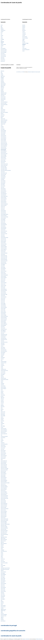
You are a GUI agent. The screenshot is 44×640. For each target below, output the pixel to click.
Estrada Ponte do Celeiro (4, 379)
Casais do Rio (3, 162)
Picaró (2, 441)
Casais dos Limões (3, 166)
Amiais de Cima (3, 99)
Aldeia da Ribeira (3, 83)
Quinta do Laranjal (3, 513)
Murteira (2, 419)
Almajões (2, 89)
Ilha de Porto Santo (3, 49)
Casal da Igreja (3, 219)
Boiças (2, 117)
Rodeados (2, 544)
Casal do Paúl (3, 300)
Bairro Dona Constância (4, 112)
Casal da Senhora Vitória (4, 237)
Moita (1, 410)
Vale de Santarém (3, 583)
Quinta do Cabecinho (4, 504)
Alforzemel (2, 87)
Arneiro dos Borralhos (4, 104)
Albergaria (2, 77)
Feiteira (2, 382)
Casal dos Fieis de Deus (4, 316)
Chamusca (24, 32)
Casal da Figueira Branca (4, 214)
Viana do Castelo (3, 44)
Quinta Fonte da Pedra (4, 530)
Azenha (2, 108)
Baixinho (2, 113)
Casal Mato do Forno (4, 339)
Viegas (2, 611)
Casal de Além (3, 254)
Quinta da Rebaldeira (4, 480)
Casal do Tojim (3, 309)
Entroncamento (24, 36)
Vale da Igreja (3, 573)
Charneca (2, 358)
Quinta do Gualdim (3, 512)
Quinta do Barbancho (4, 503)
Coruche (23, 35)
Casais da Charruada (4, 143)
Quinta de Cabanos (4, 489)
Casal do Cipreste (3, 276)
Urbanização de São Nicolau (5, 569)
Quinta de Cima (3, 490)
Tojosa (2, 564)
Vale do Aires (3, 584)
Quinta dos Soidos (3, 529)
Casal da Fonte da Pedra (4, 216)
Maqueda (2, 405)
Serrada (2, 553)
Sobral (2, 556)
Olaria (2, 424)
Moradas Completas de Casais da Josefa (34, 71)
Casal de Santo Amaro (4, 260)
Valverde (2, 601)
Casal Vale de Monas (4, 351)
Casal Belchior (3, 178)
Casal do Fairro (3, 280)
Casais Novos (3, 171)
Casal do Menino (3, 291)
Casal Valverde (3, 352)
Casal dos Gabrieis (3, 320)
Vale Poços (2, 597)
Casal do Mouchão (3, 296)
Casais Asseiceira (3, 131)
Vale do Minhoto (3, 587)
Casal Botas (2, 179)
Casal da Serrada (3, 238)
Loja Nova (2, 401)
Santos (2, 548)
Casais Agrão (3, 129)
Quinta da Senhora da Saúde (5, 482)
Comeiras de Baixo (3, 361)
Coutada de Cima (3, 369)
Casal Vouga (2, 353)
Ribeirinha (2, 542)
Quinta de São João (3, 494)
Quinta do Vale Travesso (4, 520)
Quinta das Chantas (4, 485)
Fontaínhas (2, 383)
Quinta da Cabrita (3, 463)
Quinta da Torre (3, 484)
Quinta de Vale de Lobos (4, 498)
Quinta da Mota (3, 476)
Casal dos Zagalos (3, 322)
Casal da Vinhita (3, 242)
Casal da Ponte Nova (4, 231)
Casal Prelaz (2, 343)
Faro (1, 34)
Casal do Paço (3, 299)
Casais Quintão (3, 175)
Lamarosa (2, 398)
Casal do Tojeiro (3, 308)
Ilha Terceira (2, 53)
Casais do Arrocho (3, 158)
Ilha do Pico (2, 57)
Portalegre (2, 39)
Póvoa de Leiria (3, 454)
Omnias (2, 427)
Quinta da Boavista (3, 462)
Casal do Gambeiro (3, 282)
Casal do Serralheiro (4, 307)
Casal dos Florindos (4, 317)
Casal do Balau (3, 267)
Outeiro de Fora (3, 432)
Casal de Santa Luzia (4, 258)
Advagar (2, 74)
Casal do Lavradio (3, 285)
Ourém (23, 50)
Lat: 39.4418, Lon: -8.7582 (20, 71)
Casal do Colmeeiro (4, 277)
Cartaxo (23, 31)
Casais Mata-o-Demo (4, 169)
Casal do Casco (3, 272)
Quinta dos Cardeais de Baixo (5, 524)
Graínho (2, 392)
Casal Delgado (3, 264)
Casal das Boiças (3, 245)
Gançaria (2, 391)
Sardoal (23, 45)
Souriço (2, 557)
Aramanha (2, 100)
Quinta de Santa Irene (4, 493)
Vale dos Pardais (3, 591)
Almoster (2, 90)
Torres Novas (24, 48)
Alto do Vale (2, 95)
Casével (2, 356)
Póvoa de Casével (3, 453)
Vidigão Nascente (3, 609)
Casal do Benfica (3, 268)
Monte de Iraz (3, 413)
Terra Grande (3, 561)
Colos (1, 360)
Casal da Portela (3, 232)
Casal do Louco (3, 286)
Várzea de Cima (3, 606)
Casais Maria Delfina (4, 167)
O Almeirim (2, 423)
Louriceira (2, 402)
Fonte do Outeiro (3, 387)
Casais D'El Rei (3, 134)
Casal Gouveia (3, 327)
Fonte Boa (2, 384)
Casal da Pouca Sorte (4, 233)
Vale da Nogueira (3, 574)
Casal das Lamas (3, 250)
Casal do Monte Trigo (4, 294)
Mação (23, 40)
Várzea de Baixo (3, 605)
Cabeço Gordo (3, 123)
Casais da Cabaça (3, 139)
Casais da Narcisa (3, 152)
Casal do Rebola (3, 304)
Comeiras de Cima (3, 362)
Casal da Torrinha (3, 240)
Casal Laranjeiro (3, 331)
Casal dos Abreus (3, 312)
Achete (2, 73)
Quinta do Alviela (3, 500)
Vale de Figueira (3, 580)
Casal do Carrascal (3, 271)
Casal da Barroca (3, 192)
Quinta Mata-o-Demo (4, 531)
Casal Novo (2, 340)
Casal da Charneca (3, 202)
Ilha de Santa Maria (4, 50)
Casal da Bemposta (3, 193)
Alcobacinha (2, 82)
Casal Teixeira (3, 347)
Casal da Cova (3, 206)
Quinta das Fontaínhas (4, 486)
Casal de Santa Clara (4, 255)
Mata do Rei (2, 406)
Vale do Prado (3, 588)
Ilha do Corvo (3, 61)
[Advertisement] (22, 12)
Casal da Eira (3, 209)
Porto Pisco (2, 449)
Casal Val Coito (3, 348)
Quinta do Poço (3, 517)
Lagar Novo (2, 397)
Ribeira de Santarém (4, 539)
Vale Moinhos (3, 596)
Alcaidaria (2, 78)
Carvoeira (2, 127)
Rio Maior (23, 41)
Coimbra (2, 31)
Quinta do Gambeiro (4, 511)
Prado (2, 459)
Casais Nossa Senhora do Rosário (6, 170)
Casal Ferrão (3, 326)
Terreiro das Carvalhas (4, 562)
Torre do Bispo (3, 565)
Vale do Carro (3, 586)
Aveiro (2, 25)
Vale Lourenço (3, 595)
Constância (24, 34)
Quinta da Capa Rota (4, 464)
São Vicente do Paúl (4, 551)
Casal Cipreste (3, 183)
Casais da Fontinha (3, 148)
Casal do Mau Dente (4, 290)
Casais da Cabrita (3, 140)
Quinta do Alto (3, 499)
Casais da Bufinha (3, 138)
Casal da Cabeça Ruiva (4, 196)
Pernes (2, 438)
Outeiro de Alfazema (4, 429)
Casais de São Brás (3, 156)
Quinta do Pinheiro (3, 516)
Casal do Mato (3, 287)
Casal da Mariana (3, 223)
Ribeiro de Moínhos (4, 543)
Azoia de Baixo (3, 109)
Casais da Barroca (3, 136)
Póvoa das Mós (3, 451)
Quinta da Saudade (4, 481)
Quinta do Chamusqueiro (4, 508)
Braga (2, 27)
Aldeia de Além (3, 85)
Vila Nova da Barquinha (25, 49)
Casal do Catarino (3, 273)
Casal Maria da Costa (4, 334)
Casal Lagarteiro (3, 330)
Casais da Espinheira (4, 145)
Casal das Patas (3, 251)
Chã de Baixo (3, 357)
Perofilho (2, 440)
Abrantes (23, 25)
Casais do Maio (3, 160)
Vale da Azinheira (3, 571)
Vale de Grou (3, 582)
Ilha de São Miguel (3, 52)
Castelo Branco (3, 30)
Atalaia (2, 107)
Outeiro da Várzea (3, 428)
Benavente (24, 30)
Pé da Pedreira (3, 437)
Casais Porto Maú (3, 174)
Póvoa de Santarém (4, 455)
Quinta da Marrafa (3, 473)
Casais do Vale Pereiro (4, 165)
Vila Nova (2, 613)
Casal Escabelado (3, 325)
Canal (1, 125)
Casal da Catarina (3, 200)
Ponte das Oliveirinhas (4, 444)
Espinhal (2, 375)
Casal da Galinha (3, 218)
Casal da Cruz (3, 207)
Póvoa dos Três (3, 458)
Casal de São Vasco (3, 263)
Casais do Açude (3, 157)
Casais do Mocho (3, 161)
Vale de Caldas (3, 578)
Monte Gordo (3, 414)
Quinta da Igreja (3, 472)
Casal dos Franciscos (4, 318)
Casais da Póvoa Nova (4, 153)
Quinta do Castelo (3, 507)
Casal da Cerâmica (3, 201)
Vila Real (2, 45)
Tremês (2, 566)
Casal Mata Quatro (3, 338)
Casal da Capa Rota (4, 198)
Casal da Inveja (3, 220)
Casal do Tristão (3, 311)
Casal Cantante (3, 180)
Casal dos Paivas (3, 321)
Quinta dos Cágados (4, 522)
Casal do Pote (3, 302)
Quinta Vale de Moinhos (4, 534)
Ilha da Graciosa (3, 54)
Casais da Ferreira (3, 147)
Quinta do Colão (3, 509)
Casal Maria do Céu (4, 335)
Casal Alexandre (3, 176)
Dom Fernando (3, 373)
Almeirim (23, 27)
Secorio (2, 552)
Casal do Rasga (3, 303)
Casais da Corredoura (4, 144)
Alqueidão (2, 91)
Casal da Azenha (3, 189)
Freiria (2, 389)
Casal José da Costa (4, 329)
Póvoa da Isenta (3, 450)
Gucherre (2, 393)
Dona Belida (2, 374)
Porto (1, 40)
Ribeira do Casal (3, 540)
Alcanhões (2, 81)
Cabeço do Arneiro (3, 121)
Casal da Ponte (3, 229)
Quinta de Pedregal (4, 491)
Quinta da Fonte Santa (4, 469)
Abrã (1, 72)
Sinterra (2, 555)
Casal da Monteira (3, 227)
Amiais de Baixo (3, 98)
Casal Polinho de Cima (4, 342)
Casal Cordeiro (3, 185)
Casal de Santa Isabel (4, 256)
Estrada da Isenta (3, 378)
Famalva (2, 380)
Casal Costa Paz (3, 188)
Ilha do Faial (2, 58)
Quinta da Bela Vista (4, 460)
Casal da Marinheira (4, 224)
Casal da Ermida (3, 210)
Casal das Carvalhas (4, 246)
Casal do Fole (3, 281)
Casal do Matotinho (4, 289)
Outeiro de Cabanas (4, 431)
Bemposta (2, 116)
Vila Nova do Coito (3, 615)
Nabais (2, 422)
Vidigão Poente (3, 610)
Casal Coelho (3, 184)
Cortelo (2, 366)
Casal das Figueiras (3, 249)
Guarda (2, 35)
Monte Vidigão (3, 415)
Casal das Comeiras (4, 247)
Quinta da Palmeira (4, 477)
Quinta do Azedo (3, 502)
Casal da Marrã (3, 225)
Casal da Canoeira (3, 197)
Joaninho (2, 396)
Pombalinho (2, 442)
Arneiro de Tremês (3, 103)
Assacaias (2, 105)
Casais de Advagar (3, 154)
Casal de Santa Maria (4, 259)
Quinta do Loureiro (3, 515)
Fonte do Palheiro (3, 388)
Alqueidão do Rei (3, 94)
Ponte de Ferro (3, 445)
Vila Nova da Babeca (4, 614)
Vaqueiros (2, 602)
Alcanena (23, 26)
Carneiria (2, 126)
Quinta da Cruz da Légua (4, 468)
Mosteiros (2, 418)
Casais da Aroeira (3, 135)
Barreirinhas (2, 114)
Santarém (2, 41)
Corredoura (2, 365)
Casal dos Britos (3, 313)
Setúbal (2, 43)
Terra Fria (2, 560)
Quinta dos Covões (3, 525)
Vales (1, 600)
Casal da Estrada (3, 211)
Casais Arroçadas (3, 130)
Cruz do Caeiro (3, 371)
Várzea (2, 604)
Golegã (23, 39)
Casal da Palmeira (3, 228)
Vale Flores (2, 592)
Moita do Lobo (3, 411)
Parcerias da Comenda (4, 436)
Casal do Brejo (3, 269)
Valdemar (2, 570)
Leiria (1, 36)
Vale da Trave (3, 575)
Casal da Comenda (3, 205)
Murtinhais (2, 420)
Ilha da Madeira (3, 48)
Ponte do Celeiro (3, 446)
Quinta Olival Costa (3, 533)
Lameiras (2, 400)
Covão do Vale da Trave (4, 370)
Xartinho (2, 618)
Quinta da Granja (3, 471)
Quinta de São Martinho (4, 495)
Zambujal (2, 619)
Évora (1, 32)
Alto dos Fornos (3, 96)
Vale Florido (2, 593)
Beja (1, 26)
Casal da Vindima (3, 241)
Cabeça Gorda (3, 118)
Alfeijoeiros (2, 86)
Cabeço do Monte (3, 122)
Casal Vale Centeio (3, 349)
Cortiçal (2, 367)
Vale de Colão (3, 579)
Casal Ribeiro (3, 344)
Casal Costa (2, 187)
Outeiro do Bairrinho (4, 433)
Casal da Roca (3, 236)
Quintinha (2, 535)
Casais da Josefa (3, 149)
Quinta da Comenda (4, 467)
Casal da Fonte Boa (3, 215)
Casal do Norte (3, 298)
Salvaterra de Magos (25, 43)
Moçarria (2, 409)
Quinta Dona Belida (4, 521)
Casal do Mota (3, 295)
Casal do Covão (3, 278)
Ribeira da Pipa (3, 538)
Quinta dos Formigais (4, 526)
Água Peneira (3, 76)
